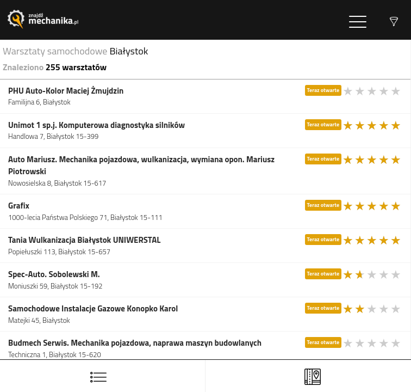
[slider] (372, 91)
